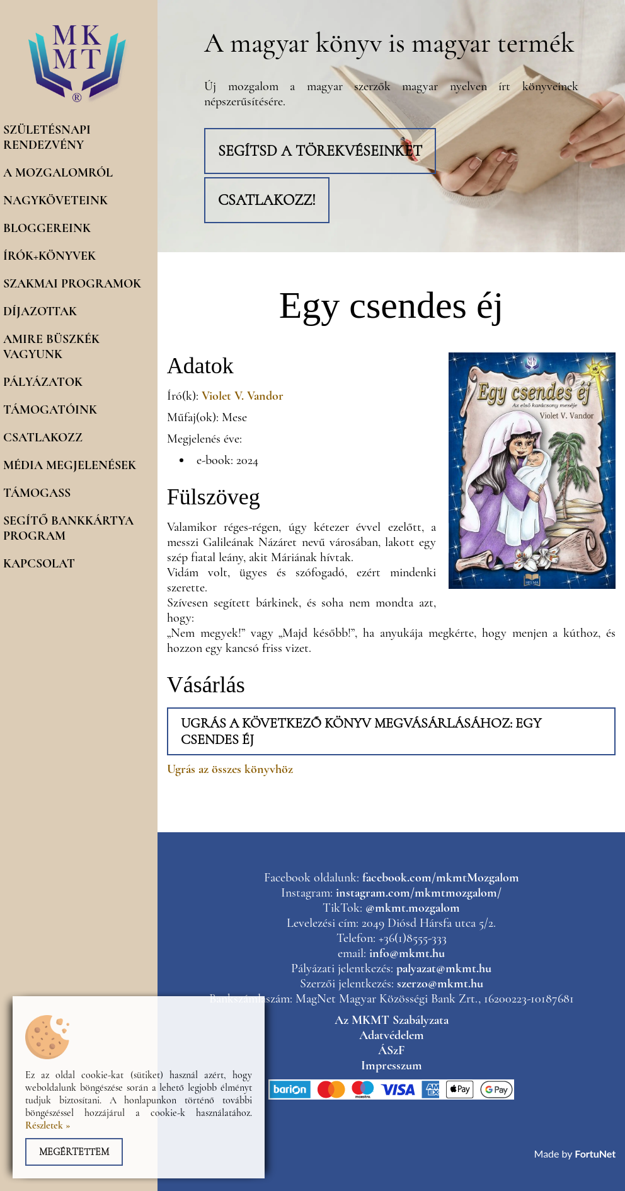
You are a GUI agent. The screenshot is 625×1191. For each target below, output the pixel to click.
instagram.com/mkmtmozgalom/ (419, 892)
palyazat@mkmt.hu (443, 968)
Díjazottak (40, 311)
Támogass (37, 493)
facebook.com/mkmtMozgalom (440, 877)
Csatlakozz (43, 437)
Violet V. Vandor (243, 396)
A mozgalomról (58, 172)
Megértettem (74, 1152)
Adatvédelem (391, 1035)
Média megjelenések (69, 465)
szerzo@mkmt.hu (440, 983)
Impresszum (391, 1065)
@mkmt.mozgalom (412, 907)
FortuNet (595, 1153)
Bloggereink (47, 228)
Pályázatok (43, 382)
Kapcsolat (39, 563)
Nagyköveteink (55, 200)
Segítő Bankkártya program (68, 528)
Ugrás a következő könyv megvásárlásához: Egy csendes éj (361, 731)
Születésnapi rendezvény (47, 137)
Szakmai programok (72, 283)
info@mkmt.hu (407, 953)
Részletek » (48, 1125)
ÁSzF (391, 1050)
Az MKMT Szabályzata (392, 1020)
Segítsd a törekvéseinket (320, 151)
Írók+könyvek (49, 256)
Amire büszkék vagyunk (51, 347)
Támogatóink (50, 409)
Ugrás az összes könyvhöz (230, 769)
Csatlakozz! (267, 200)
